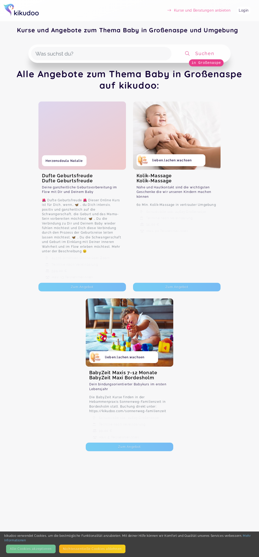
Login (244, 10)
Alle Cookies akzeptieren (31, 549)
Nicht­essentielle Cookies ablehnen (92, 549)
